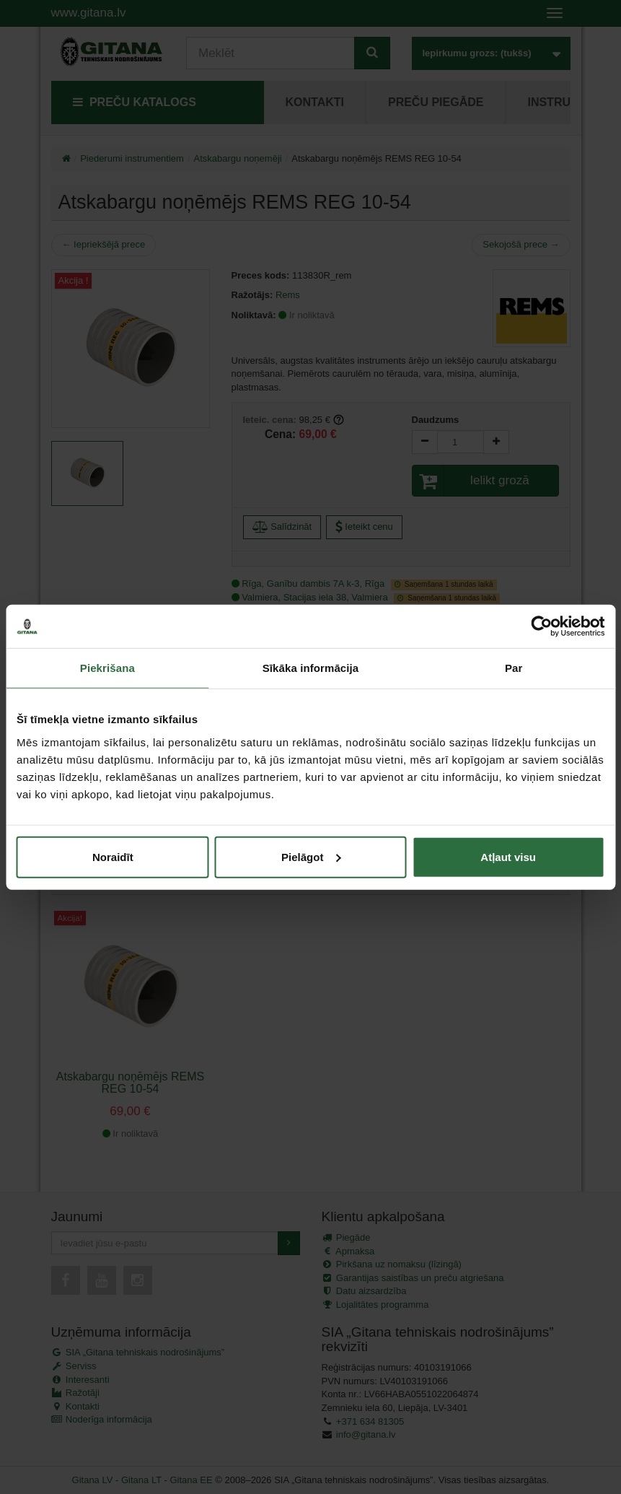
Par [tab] (514, 668)
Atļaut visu (508, 856)
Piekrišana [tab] (107, 668)
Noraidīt (112, 856)
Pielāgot (310, 856)
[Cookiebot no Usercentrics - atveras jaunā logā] (541, 626)
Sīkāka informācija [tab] (311, 668)
